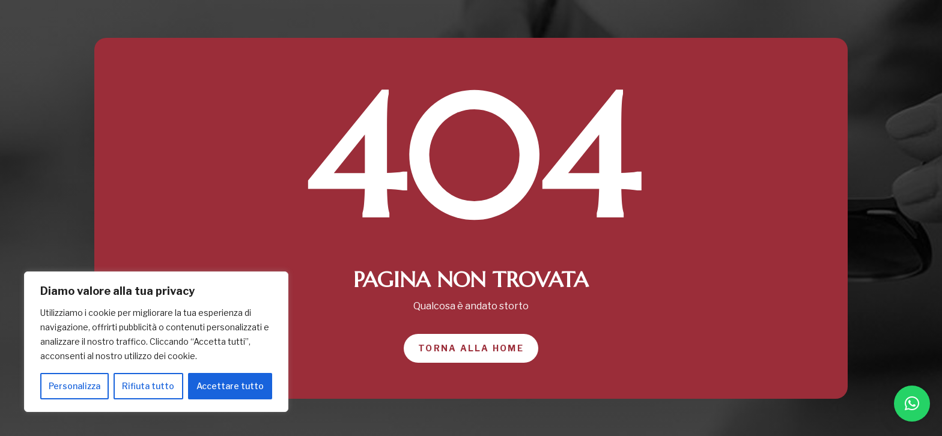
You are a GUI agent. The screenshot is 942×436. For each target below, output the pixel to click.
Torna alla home (471, 348)
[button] (912, 404)
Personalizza (74, 386)
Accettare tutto (230, 386)
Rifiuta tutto (148, 386)
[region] (156, 341)
